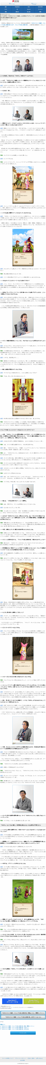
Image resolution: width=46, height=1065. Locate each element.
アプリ (6, 9)
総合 (6, 6)
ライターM (5, 19)
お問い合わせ (39, 1058)
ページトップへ (23, 1033)
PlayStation (17, 6)
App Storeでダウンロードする (12, 1001)
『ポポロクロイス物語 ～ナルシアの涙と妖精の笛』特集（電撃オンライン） (18, 1026)
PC (17, 9)
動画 (40, 11)
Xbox (29, 6)
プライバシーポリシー (20, 1058)
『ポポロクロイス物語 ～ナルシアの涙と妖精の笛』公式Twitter (15, 1029)
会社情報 (22, 1060)
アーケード (40, 9)
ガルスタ (28, 9)
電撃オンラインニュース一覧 (12, 4)
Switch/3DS (40, 6)
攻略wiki (17, 11)
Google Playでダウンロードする (33, 1001)
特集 (6, 11)
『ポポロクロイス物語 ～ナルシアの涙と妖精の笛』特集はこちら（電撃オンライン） (23, 1013)
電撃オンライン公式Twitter (34, 4)
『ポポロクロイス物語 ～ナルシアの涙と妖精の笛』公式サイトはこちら (23, 1017)
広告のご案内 (31, 1058)
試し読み (28, 11)
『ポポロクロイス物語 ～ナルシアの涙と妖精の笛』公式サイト (15, 1027)
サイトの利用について (8, 1058)
